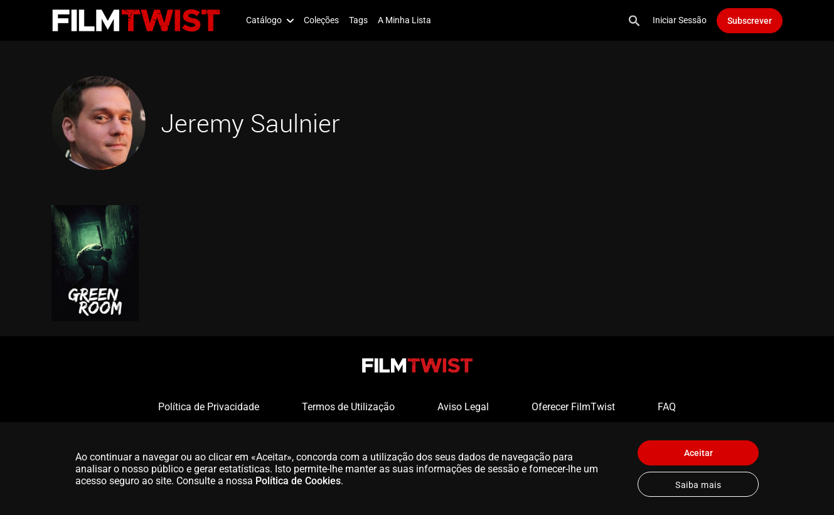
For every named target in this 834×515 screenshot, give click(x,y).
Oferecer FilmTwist (573, 407)
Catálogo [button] (270, 20)
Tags (358, 20)
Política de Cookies (298, 481)
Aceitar (698, 453)
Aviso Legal (463, 407)
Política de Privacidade (208, 407)
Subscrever (749, 21)
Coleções (321, 20)
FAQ (667, 407)
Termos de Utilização (348, 407)
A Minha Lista (404, 20)
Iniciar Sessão (680, 20)
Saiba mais (698, 485)
